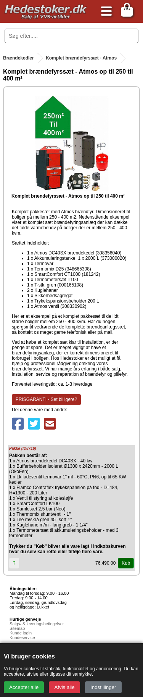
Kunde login (21, 633)
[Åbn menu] (104, 12)
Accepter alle (24, 687)
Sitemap (17, 628)
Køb (126, 563)
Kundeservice (22, 637)
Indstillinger (103, 687)
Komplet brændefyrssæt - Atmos (81, 58)
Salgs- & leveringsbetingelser (37, 623)
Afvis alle (64, 687)
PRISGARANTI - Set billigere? (46, 399)
